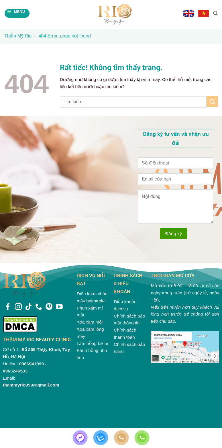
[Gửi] (212, 101)
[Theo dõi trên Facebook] (8, 307)
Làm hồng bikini (92, 343)
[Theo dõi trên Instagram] (18, 307)
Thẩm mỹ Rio (18, 35)
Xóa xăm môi (90, 322)
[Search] (215, 13)
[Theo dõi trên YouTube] (59, 307)
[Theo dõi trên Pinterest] (49, 307)
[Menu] (17, 13)
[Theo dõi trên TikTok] (28, 307)
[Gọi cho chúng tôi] (38, 307)
